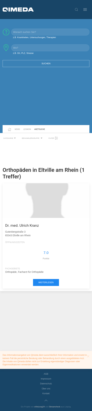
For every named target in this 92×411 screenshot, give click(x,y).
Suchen (46, 63)
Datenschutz (46, 383)
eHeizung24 (39, 407)
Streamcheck (54, 407)
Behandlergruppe (32, 138)
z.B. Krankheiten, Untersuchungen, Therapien (34, 37)
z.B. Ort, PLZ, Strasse (23, 53)
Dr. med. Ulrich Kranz (22, 225)
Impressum (46, 379)
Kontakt (46, 393)
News (17, 129)
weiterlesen (46, 282)
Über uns (46, 388)
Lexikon (27, 129)
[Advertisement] (46, 98)
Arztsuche (39, 129)
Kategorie (10, 138)
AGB (46, 374)
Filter (53, 138)
